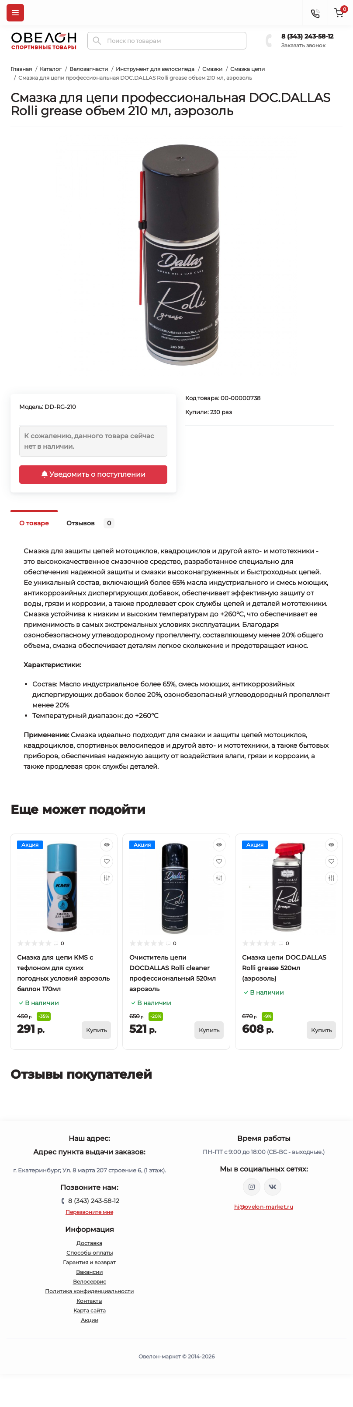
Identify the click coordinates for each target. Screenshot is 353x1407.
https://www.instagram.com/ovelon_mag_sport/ (252, 1186)
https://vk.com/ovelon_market (273, 1186)
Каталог (51, 69)
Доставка (89, 1243)
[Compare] (106, 878)
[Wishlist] (106, 861)
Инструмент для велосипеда (155, 69)
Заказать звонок (303, 45)
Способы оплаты (89, 1252)
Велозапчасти (88, 69)
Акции (89, 1320)
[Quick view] (106, 844)
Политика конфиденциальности (89, 1291)
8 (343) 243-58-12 (307, 36)
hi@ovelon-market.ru (263, 1206)
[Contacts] (315, 12)
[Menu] (15, 12)
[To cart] (96, 1030)
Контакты (89, 1301)
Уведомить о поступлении (93, 474)
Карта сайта (89, 1310)
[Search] (97, 40)
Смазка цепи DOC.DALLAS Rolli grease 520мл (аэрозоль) (284, 967)
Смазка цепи (247, 69)
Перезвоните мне (89, 1212)
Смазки (212, 69)
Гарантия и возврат (89, 1262)
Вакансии (89, 1272)
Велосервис (89, 1281)
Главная (21, 69)
